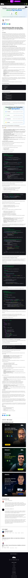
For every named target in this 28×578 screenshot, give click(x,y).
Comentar (10, 413)
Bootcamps (14, 558)
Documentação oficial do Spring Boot (9, 400)
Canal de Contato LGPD (14, 570)
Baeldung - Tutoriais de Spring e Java (9, 402)
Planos (14, 557)
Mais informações (14, 547)
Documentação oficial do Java (8, 401)
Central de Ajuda (14, 566)
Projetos (14, 559)
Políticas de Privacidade (14, 569)
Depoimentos (14, 563)
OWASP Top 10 (6, 403)
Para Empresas (14, 562)
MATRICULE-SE (17, 1)
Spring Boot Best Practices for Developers (9, 404)
